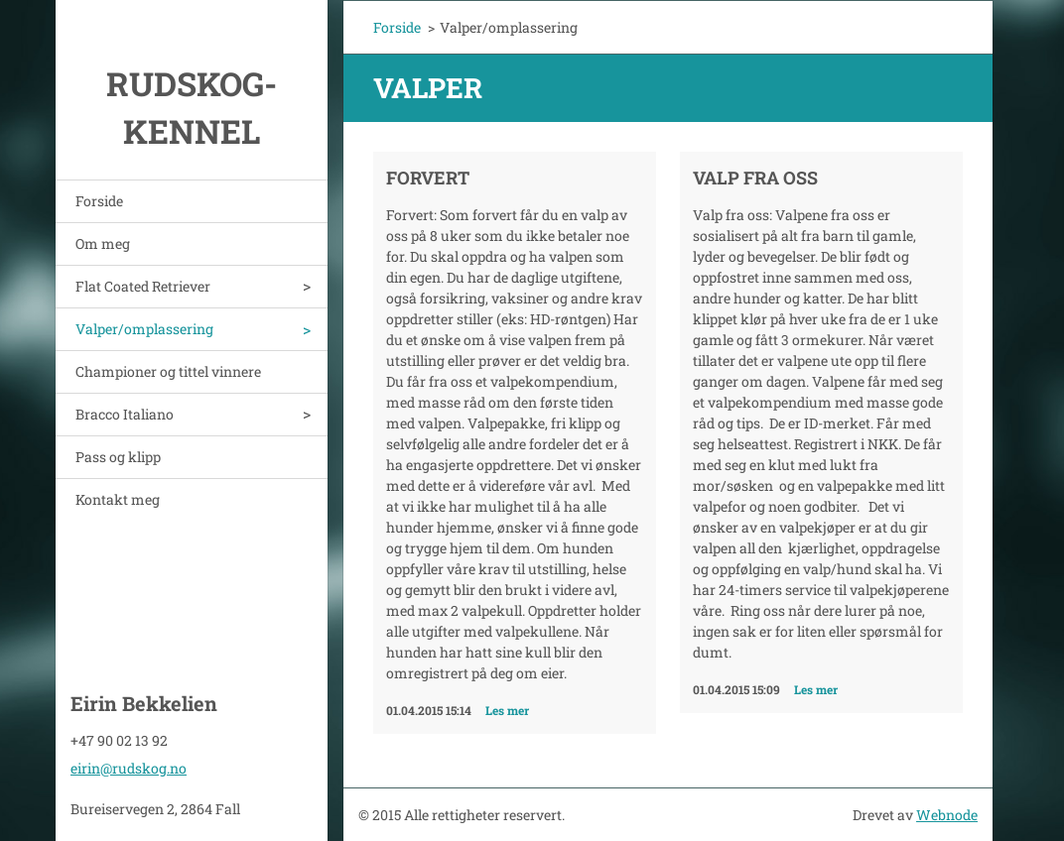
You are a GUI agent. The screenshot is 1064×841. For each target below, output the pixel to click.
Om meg (102, 243)
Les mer (507, 710)
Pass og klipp (118, 456)
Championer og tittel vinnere (168, 371)
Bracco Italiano (124, 414)
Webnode (947, 814)
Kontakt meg (117, 499)
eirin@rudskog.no (128, 768)
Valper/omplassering (144, 328)
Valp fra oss (755, 177)
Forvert (427, 177)
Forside (99, 200)
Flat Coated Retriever (142, 286)
